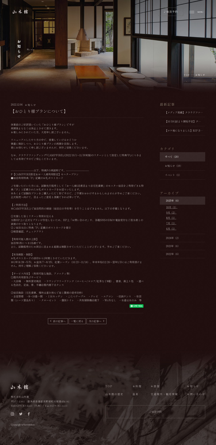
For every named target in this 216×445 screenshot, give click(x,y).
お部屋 (155, 386)
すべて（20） (172, 156)
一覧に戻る (77, 321)
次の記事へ (95, 321)
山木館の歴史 (114, 394)
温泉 (135, 394)
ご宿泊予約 (155, 411)
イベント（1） (173, 175)
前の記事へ (59, 321)
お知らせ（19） (174, 166)
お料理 (137, 386)
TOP (109, 386)
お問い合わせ (196, 394)
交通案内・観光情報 (164, 394)
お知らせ (193, 386)
